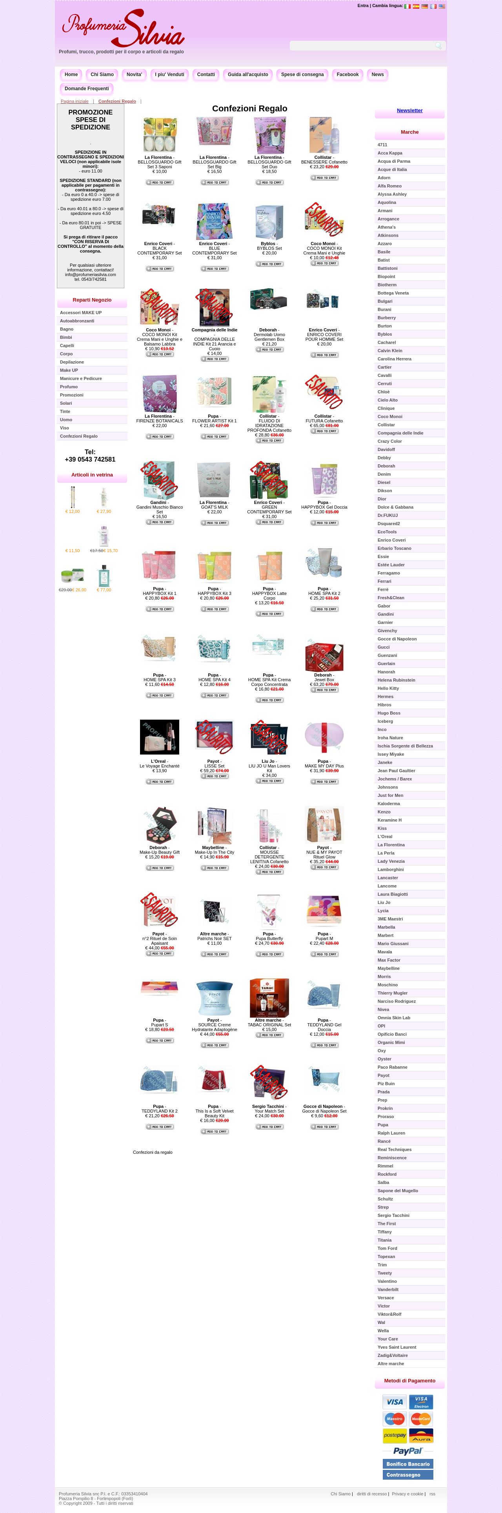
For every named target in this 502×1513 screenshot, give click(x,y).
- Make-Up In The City (215, 850)
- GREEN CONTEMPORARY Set (269, 507)
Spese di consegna (302, 74)
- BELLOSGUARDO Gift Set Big (214, 162)
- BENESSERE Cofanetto (324, 159)
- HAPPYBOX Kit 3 (214, 591)
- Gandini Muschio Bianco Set (159, 507)
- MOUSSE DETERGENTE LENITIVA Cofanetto (269, 854)
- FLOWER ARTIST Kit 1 (214, 418)
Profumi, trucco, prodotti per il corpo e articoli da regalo (121, 52)
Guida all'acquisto (248, 74)
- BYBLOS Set (269, 246)
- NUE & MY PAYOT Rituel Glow (324, 852)
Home (71, 74)
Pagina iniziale (75, 101)
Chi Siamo (102, 74)
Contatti (206, 74)
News (378, 74)
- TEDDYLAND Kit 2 (160, 1108)
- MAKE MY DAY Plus (324, 763)
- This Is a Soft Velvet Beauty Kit (214, 1111)
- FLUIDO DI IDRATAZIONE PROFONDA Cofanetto (269, 423)
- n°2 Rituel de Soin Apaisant (159, 938)
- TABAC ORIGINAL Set (269, 1022)
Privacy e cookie (408, 1493)
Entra (363, 5)
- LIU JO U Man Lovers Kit (269, 766)
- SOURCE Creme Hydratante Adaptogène (214, 1025)
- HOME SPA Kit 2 (324, 591)
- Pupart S (159, 1022)
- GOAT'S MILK (214, 504)
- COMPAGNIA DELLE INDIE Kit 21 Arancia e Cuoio (215, 339)
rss (432, 1493)
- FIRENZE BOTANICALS (159, 418)
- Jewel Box (324, 677)
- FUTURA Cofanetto (324, 418)
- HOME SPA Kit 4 (214, 677)
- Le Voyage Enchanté (160, 763)
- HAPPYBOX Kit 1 (159, 591)
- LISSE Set (215, 763)
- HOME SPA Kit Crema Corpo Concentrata (269, 680)
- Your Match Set (269, 1108)
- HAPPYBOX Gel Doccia (324, 504)
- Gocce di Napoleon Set (324, 1108)
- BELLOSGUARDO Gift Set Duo (269, 162)
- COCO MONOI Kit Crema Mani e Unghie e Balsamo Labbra (159, 336)
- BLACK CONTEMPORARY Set (159, 248)
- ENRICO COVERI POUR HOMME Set (325, 334)
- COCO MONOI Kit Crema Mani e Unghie (325, 248)
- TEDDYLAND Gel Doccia (324, 1025)
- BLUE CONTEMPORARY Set (214, 248)
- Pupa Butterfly (269, 936)
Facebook (348, 74)
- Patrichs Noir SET (214, 936)
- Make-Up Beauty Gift (160, 850)
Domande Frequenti (87, 88)
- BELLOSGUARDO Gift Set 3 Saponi (159, 162)
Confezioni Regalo (117, 101)
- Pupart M (324, 936)
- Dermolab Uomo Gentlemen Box (269, 334)
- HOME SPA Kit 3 (160, 677)
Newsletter (410, 110)
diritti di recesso (372, 1493)
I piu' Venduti (169, 74)
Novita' (134, 74)
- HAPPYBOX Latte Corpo (269, 593)
